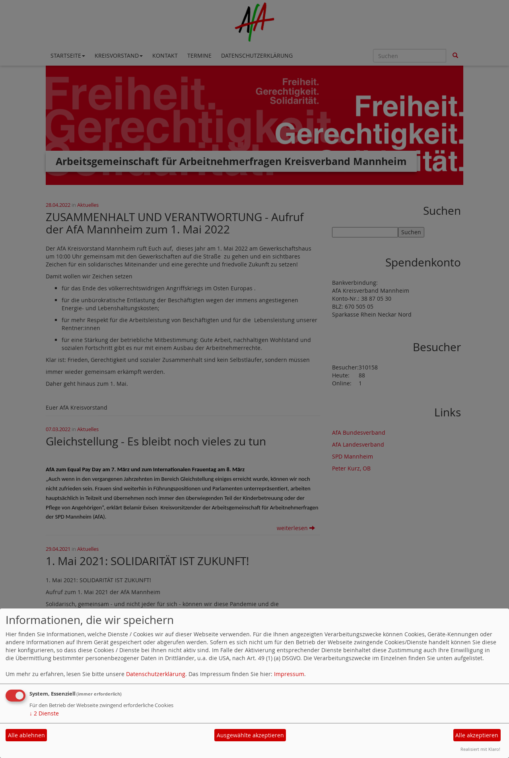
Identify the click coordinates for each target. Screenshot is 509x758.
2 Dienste (44, 713)
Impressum (289, 674)
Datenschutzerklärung (155, 674)
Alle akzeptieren (476, 735)
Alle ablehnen (26, 735)
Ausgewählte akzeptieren (250, 735)
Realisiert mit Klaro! (480, 749)
